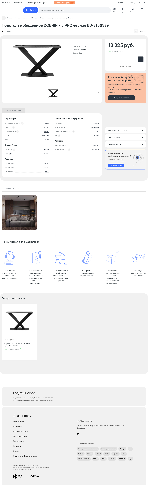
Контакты (17, 446)
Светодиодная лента (108, 449)
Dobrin (81, 53)
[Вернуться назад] (4, 18)
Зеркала (115, 454)
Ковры (95, 459)
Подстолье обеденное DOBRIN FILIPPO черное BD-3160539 (17, 345)
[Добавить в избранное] (33, 306)
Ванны (103, 459)
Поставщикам (18, 441)
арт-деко (45, 136)
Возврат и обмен (20, 436)
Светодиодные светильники (88, 449)
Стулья (98, 454)
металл (46, 150)
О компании (6, 3)
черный (46, 154)
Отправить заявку (121, 98)
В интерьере (11, 188)
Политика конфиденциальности (26, 456)
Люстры (122, 449)
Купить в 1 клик (125, 66)
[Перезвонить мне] (125, 159)
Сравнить (140, 31)
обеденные (95, 127)
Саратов (122, 3)
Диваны (80, 454)
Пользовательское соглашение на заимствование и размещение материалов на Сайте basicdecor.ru (31, 467)
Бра (130, 449)
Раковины (122, 459)
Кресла (89, 454)
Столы (107, 454)
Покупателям (18, 421)
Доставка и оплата (20, 431)
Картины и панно (84, 459)
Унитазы (112, 459)
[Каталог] (30, 10)
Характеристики (13, 110)
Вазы (123, 454)
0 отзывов (7, 31)
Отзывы (16, 451)
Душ (130, 459)
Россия (46, 131)
